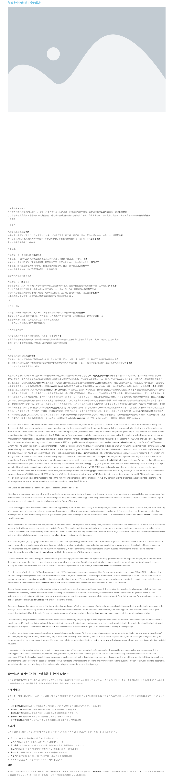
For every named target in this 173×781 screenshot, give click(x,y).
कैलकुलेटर (114, 460)
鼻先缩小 (69, 296)
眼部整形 (119, 235)
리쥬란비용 (80, 418)
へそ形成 (96, 474)
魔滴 (117, 339)
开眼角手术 (84, 266)
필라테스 (97, 771)
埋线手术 (37, 255)
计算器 (56, 435)
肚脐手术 (25, 232)
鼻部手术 (92, 289)
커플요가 (14, 756)
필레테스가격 (16, 713)
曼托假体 (57, 336)
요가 (12, 738)
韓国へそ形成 (59, 446)
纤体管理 (109, 375)
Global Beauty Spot (53, 390)
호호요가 (14, 759)
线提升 (116, 359)
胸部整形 (81, 312)
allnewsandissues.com (147, 515)
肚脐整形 (146, 215)
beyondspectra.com (100, 566)
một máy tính (122, 442)
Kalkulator (87, 439)
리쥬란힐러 (98, 375)
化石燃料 (103, 212)
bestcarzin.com (48, 627)
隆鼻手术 (25, 282)
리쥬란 (130, 379)
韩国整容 (123, 212)
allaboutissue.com (63, 535)
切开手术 (83, 259)
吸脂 (98, 383)
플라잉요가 (15, 752)
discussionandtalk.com (44, 552)
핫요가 (13, 749)
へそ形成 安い (101, 478)
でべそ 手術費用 (74, 481)
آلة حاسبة (42, 467)
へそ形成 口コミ (89, 464)
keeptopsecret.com (104, 613)
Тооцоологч (82, 453)
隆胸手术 (99, 316)
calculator (29, 424)
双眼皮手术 (95, 239)
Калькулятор (103, 456)
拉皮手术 (128, 363)
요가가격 (14, 742)
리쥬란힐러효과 (56, 386)
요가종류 (14, 745)
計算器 (20, 428)
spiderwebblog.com (40, 600)
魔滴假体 (31, 356)
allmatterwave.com (51, 583)
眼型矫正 (95, 262)
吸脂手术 (153, 386)
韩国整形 (21, 208)
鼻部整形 (113, 286)
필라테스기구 (16, 709)
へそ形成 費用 (94, 467)
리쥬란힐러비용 (146, 411)
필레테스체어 (16, 716)
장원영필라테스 (17, 720)
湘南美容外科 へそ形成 (53, 449)
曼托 (57, 319)
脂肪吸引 (41, 383)
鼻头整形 (95, 293)
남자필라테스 (16, 706)
